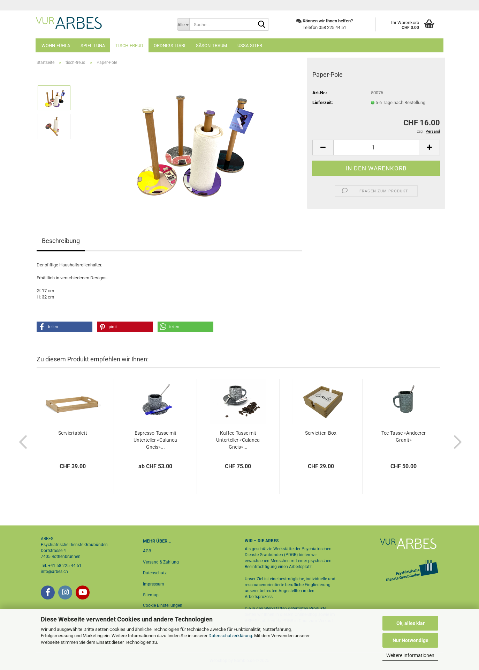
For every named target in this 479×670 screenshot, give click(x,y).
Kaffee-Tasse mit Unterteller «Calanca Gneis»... (238, 440)
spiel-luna (93, 45)
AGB (147, 550)
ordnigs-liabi (169, 45)
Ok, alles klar (410, 623)
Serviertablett (72, 433)
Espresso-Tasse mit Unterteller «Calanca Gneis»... (155, 440)
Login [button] (430, 5)
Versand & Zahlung (161, 562)
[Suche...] (183, 24)
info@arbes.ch (54, 571)
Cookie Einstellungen (162, 605)
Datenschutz (155, 572)
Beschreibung (61, 240)
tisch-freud (129, 45)
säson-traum (211, 45)
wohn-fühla (55, 45)
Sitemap (151, 594)
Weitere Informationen (410, 655)
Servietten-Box (320, 433)
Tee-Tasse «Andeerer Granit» (403, 436)
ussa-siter (249, 45)
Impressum (153, 584)
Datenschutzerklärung (230, 635)
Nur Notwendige (410, 640)
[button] (322, 147)
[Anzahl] (376, 147)
